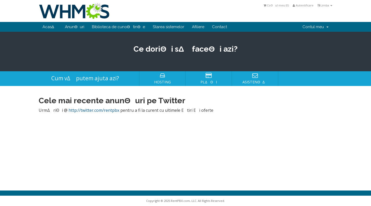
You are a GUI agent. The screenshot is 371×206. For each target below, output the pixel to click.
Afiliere (198, 27)
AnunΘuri (74, 27)
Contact (219, 27)
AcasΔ (50, 27)
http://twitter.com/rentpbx (94, 110)
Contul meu (315, 27)
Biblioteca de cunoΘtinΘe (118, 27)
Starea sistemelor (168, 27)
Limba (324, 5)
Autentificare (303, 5)
